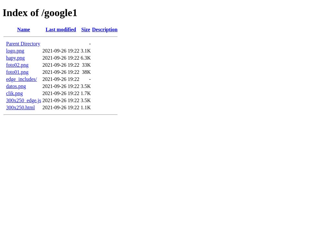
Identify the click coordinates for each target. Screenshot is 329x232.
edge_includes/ (21, 79)
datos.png (16, 86)
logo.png (15, 50)
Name (23, 29)
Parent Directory (23, 43)
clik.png (14, 93)
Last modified (61, 29)
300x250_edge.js (23, 100)
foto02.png (17, 65)
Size (85, 29)
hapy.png (15, 58)
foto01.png (17, 72)
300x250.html (20, 107)
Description (105, 29)
